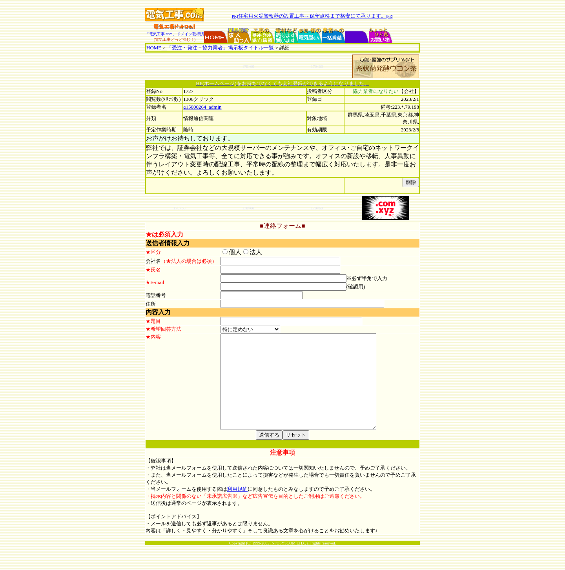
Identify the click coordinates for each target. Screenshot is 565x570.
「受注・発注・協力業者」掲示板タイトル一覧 (220, 48)
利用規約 (237, 514)
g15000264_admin (202, 107)
